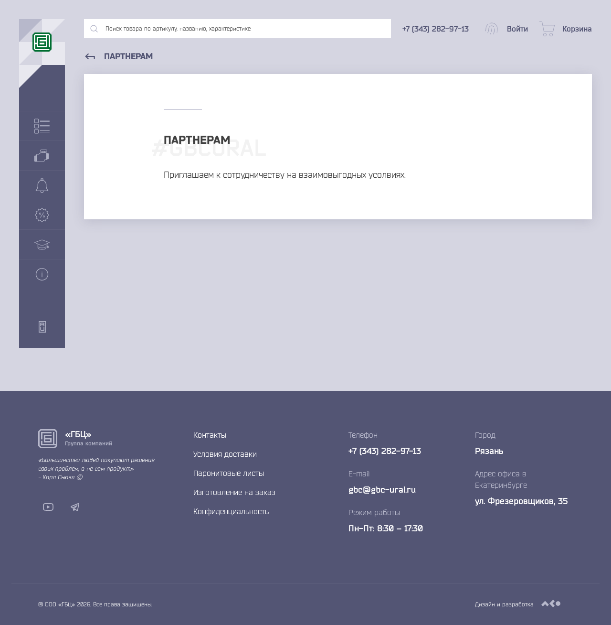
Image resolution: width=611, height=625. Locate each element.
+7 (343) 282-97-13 (384, 450)
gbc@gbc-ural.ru (382, 489)
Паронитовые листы (228, 473)
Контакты (209, 435)
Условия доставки (225, 454)
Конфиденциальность (231, 511)
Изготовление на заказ (234, 492)
